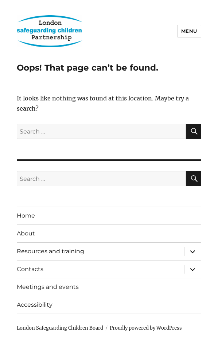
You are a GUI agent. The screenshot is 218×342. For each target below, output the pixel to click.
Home (26, 215)
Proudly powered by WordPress (146, 328)
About (26, 233)
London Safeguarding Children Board (60, 328)
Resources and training (50, 251)
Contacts (30, 269)
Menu (189, 31)
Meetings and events (48, 286)
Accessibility (34, 304)
